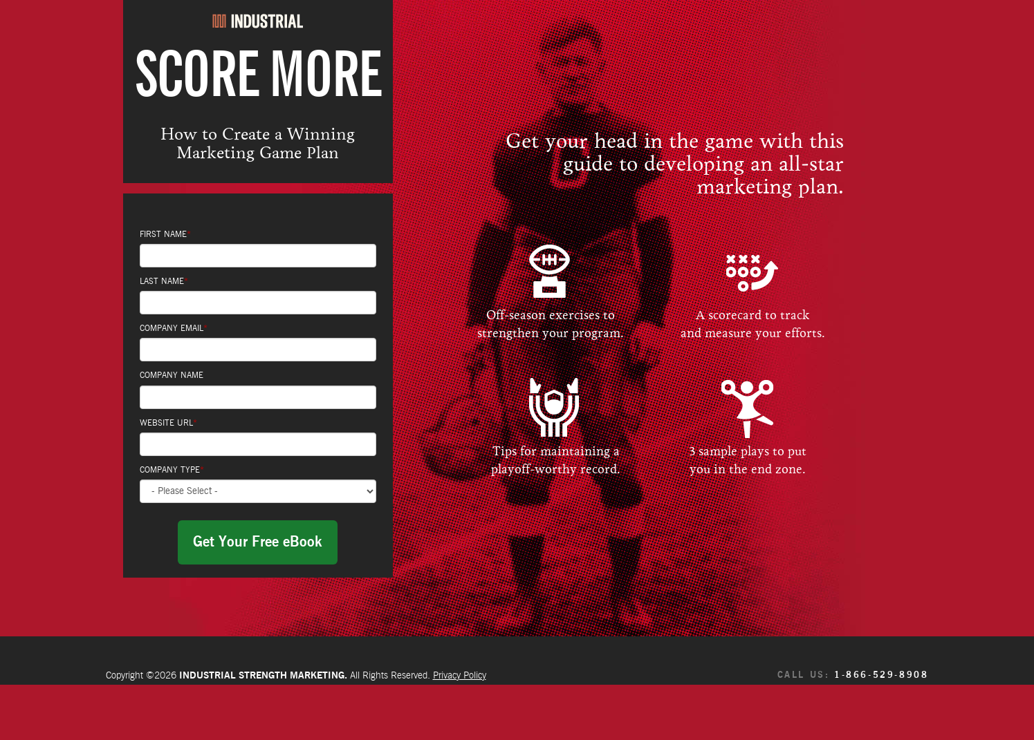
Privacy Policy (459, 676)
